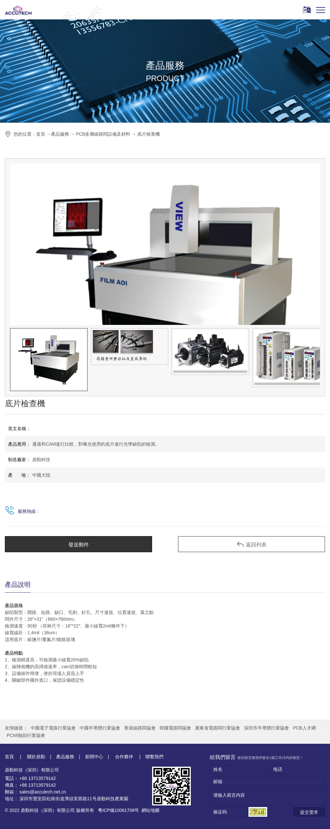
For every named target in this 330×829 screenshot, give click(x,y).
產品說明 (18, 584)
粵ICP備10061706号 (118, 810)
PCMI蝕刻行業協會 (26, 735)
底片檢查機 (148, 134)
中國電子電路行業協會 (53, 728)
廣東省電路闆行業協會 (217, 728)
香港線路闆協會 (140, 728)
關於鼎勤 (35, 756)
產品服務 (60, 134)
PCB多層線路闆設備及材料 (103, 134)
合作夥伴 (124, 756)
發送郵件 (78, 544)
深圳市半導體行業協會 (266, 728)
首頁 (40, 134)
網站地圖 (150, 810)
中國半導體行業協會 (100, 728)
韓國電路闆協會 (175, 728)
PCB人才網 (304, 728)
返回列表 (252, 544)
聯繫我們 (154, 756)
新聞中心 (94, 756)
